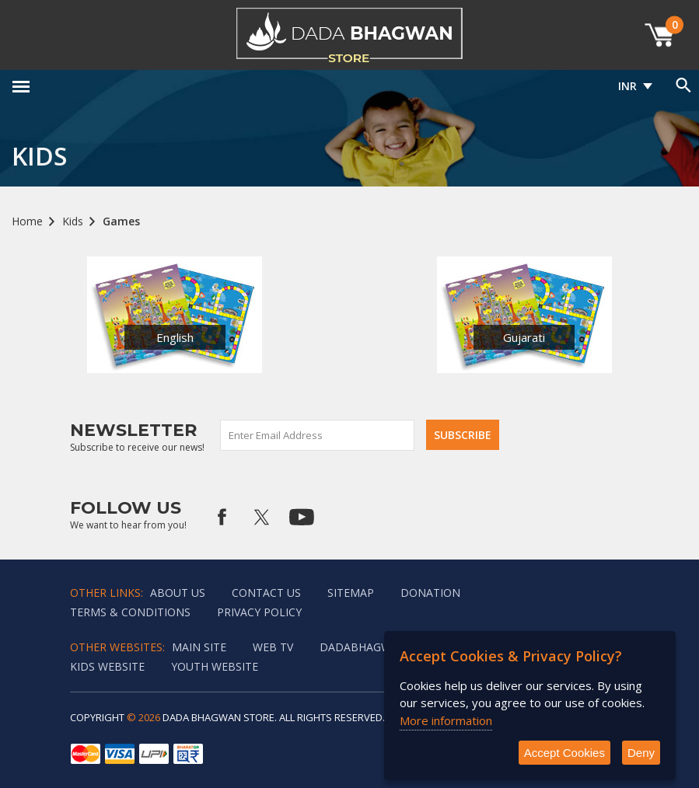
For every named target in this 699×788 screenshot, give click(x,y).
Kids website (107, 666)
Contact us (266, 592)
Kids (72, 221)
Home (27, 221)
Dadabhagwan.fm (372, 647)
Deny (641, 752)
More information (446, 720)
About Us (177, 592)
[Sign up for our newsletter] (318, 435)
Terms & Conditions (130, 612)
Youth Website (214, 666)
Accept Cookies (564, 752)
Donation (430, 592)
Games (121, 221)
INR (627, 85)
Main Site (199, 647)
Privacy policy (259, 612)
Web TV (273, 647)
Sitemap (350, 592)
